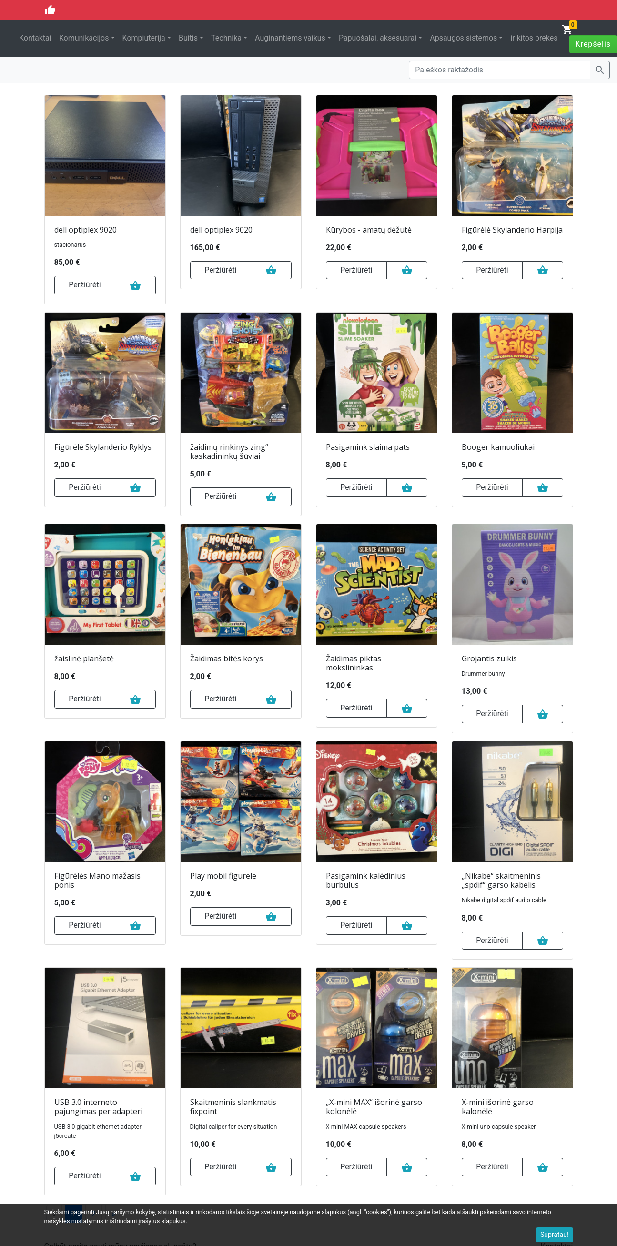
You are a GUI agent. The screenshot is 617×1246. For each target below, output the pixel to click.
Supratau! (554, 1234)
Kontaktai (35, 37)
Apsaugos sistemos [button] (463, 37)
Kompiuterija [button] (143, 37)
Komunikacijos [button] (84, 37)
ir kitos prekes (533, 37)
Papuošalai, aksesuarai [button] (377, 37)
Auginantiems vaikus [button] (290, 37)
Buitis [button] (188, 37)
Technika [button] (226, 37)
